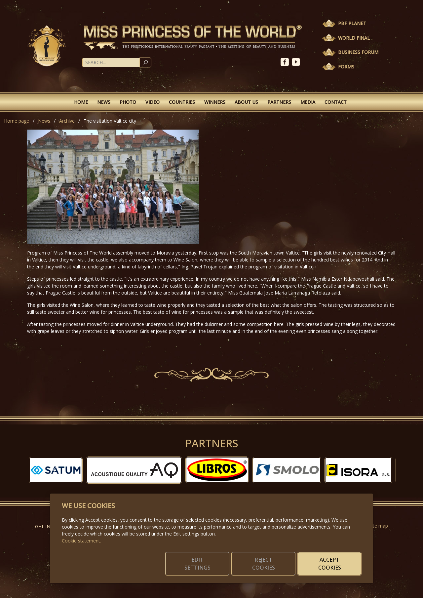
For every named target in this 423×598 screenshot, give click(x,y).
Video (152, 102)
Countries (182, 102)
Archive (67, 121)
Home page (16, 121)
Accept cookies (329, 563)
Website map (374, 526)
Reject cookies (263, 563)
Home (81, 102)
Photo (128, 102)
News (103, 102)
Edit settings (197, 563)
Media (307, 102)
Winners (214, 102)
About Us (246, 102)
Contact (336, 102)
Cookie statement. (81, 541)
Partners (279, 102)
